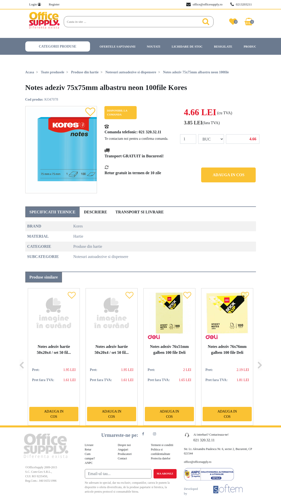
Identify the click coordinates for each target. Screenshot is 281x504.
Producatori (255, 46)
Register (54, 4)
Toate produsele (52, 72)
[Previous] (21, 356)
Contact (122, 458)
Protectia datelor (160, 458)
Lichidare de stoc (187, 46)
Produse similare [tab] (44, 277)
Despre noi (124, 445)
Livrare (89, 445)
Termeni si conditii (162, 445)
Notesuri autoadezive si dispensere (130, 72)
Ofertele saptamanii (117, 46)
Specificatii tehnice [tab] (53, 212)
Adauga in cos (228, 175)
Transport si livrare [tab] (140, 212)
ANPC (89, 463)
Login (35, 4)
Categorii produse (57, 46)
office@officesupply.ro (204, 4)
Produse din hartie (85, 72)
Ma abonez (165, 473)
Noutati (153, 46)
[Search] (131, 22)
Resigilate (223, 46)
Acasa (29, 72)
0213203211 (241, 4)
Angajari (123, 449)
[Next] (259, 356)
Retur (88, 449)
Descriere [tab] (95, 212)
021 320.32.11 (150, 132)
